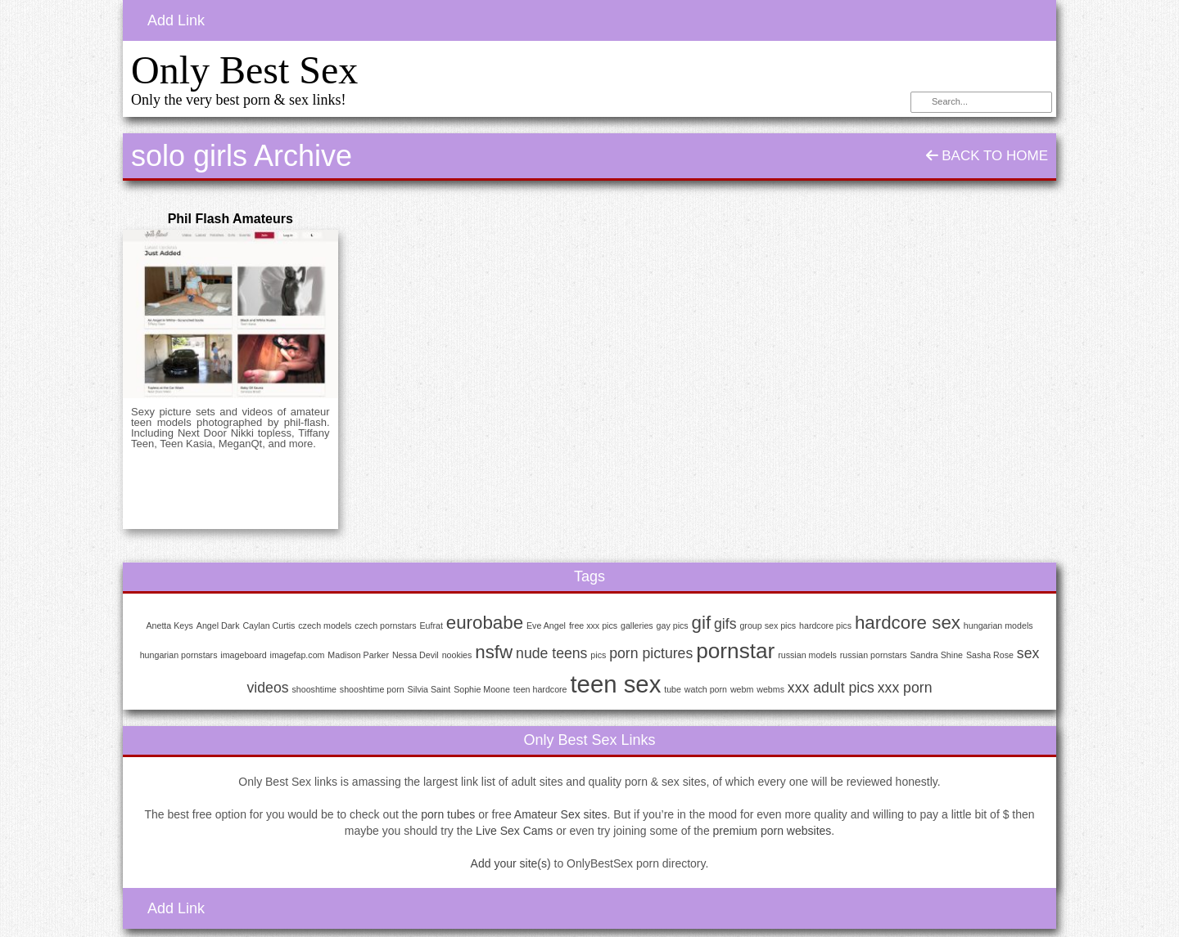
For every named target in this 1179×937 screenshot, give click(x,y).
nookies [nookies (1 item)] (457, 655)
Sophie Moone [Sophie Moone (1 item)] (482, 689)
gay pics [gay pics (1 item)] (673, 625)
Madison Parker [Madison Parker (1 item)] (358, 655)
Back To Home (987, 156)
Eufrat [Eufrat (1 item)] (430, 625)
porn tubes (448, 814)
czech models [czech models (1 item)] (324, 625)
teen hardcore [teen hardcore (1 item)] (540, 689)
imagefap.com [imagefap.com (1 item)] (297, 655)
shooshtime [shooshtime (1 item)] (314, 689)
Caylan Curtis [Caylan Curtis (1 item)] (268, 625)
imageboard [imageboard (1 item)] (243, 655)
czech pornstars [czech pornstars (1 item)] (385, 625)
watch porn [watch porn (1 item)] (705, 689)
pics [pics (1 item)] (598, 655)
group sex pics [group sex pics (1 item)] (767, 625)
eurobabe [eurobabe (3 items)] (484, 622)
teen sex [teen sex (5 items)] (615, 683)
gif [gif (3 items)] (701, 622)
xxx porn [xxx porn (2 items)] (905, 687)
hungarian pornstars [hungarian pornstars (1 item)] (179, 655)
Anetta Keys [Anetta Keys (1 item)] (169, 625)
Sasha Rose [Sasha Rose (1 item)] (990, 655)
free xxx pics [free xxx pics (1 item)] (593, 625)
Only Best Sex (244, 70)
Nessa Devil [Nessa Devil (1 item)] (415, 655)
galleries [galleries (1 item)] (637, 625)
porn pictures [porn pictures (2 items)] (651, 653)
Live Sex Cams (514, 830)
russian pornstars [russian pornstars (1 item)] (873, 655)
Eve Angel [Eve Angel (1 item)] (546, 625)
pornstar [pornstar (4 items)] (735, 651)
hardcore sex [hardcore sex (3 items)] (907, 622)
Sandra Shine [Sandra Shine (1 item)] (936, 655)
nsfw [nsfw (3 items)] (494, 652)
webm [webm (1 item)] (741, 689)
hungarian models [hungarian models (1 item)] (998, 625)
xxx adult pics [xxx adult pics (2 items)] (831, 687)
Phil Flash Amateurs (230, 219)
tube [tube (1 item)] (672, 689)
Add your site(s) (511, 863)
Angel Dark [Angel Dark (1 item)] (218, 625)
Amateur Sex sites (561, 814)
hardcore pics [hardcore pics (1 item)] (825, 625)
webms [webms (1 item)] (770, 689)
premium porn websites (772, 830)
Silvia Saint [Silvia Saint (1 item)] (429, 689)
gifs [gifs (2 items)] (725, 624)
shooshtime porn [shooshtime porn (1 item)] (372, 689)
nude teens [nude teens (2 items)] (551, 653)
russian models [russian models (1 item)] (807, 655)
